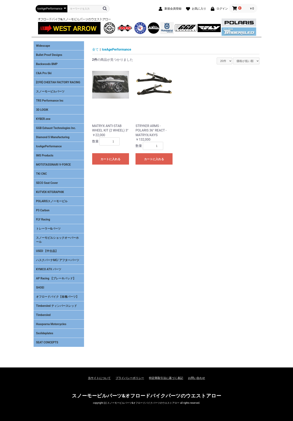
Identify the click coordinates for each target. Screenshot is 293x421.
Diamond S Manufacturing (52, 137)
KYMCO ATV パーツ (48, 269)
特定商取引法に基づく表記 (166, 378)
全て (95, 49)
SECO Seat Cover (47, 182)
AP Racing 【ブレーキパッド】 (56, 278)
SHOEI (40, 287)
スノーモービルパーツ (50, 91)
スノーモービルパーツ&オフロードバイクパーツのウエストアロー (146, 396)
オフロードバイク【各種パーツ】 (57, 296)
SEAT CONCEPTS (47, 342)
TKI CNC (41, 173)
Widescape (43, 45)
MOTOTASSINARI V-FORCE (53, 164)
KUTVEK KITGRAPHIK (50, 192)
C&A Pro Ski (43, 73)
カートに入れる (110, 159)
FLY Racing (43, 219)
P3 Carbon (42, 210)
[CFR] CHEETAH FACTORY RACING (58, 82)
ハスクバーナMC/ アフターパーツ (57, 260)
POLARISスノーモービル (52, 201)
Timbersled (43, 315)
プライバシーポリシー (130, 378)
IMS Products (44, 155)
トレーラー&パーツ (48, 228)
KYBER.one (43, 118)
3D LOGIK (42, 109)
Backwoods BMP (47, 64)
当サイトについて (99, 378)
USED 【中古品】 (47, 251)
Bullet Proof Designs (49, 54)
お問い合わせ (196, 378)
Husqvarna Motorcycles (51, 324)
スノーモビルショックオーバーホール (57, 239)
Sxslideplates (44, 333)
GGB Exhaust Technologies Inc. (56, 128)
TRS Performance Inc (49, 100)
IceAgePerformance (49, 146)
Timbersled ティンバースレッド (56, 305)
